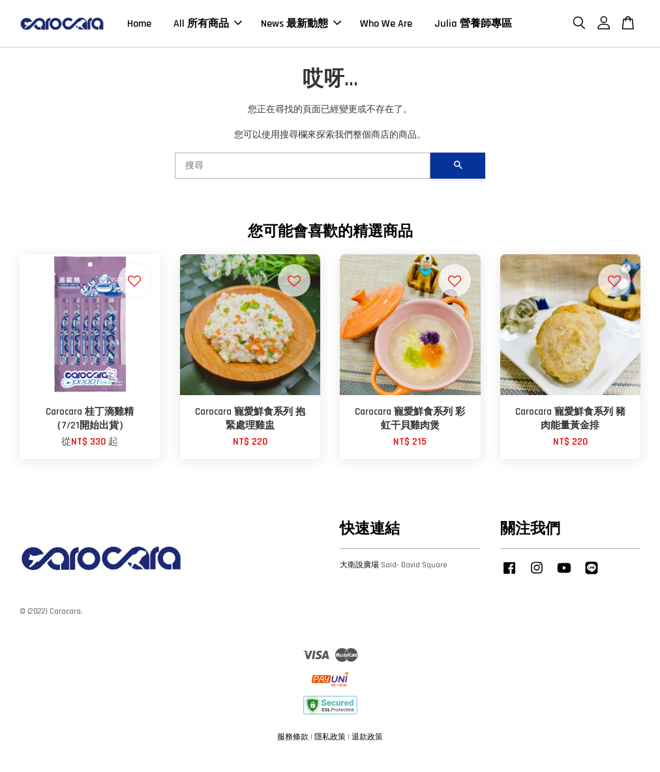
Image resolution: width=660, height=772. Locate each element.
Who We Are (386, 28)
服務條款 (292, 745)
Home (139, 28)
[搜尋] (302, 174)
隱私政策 (330, 745)
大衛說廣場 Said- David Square (393, 573)
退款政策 (367, 745)
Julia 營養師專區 (473, 28)
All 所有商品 (207, 28)
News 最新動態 (301, 28)
